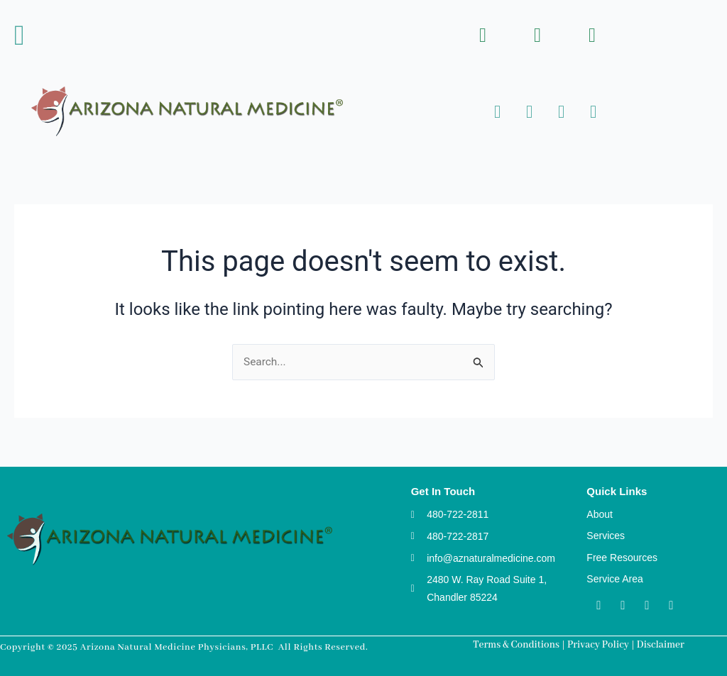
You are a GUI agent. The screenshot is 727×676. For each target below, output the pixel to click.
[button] (19, 35)
